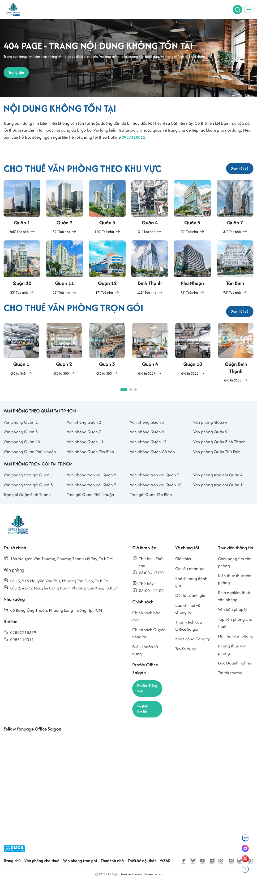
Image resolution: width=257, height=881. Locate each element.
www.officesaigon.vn (148, 874)
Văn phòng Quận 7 (84, 432)
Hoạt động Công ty (192, 639)
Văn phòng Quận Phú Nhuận (30, 452)
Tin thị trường (230, 673)
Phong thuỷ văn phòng (232, 649)
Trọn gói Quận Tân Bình (151, 494)
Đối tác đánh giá (190, 595)
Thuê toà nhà (112, 860)
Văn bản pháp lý (232, 609)
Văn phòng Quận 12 (148, 442)
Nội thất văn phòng (235, 636)
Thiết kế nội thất (142, 860)
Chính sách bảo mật (146, 616)
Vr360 (165, 860)
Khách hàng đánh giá (191, 582)
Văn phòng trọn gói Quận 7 (91, 485)
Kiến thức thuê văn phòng (235, 579)
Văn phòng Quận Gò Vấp (152, 452)
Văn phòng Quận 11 (85, 442)
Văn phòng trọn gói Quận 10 (156, 485)
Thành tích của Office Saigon (188, 625)
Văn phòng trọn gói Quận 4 (218, 475)
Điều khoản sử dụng (145, 650)
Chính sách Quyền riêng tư (149, 633)
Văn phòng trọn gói (80, 860)
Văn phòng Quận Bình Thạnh (219, 442)
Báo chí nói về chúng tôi (187, 608)
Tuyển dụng (185, 649)
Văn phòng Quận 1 (21, 422)
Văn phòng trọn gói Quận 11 (219, 485)
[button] (123, 389)
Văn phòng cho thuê (41, 860)
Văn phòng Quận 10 (22, 442)
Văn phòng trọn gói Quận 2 (91, 475)
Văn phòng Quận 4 (210, 422)
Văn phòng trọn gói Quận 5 (28, 485)
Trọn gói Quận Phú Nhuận (90, 494)
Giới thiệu (184, 559)
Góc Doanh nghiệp (235, 663)
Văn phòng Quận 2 (84, 422)
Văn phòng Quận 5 (21, 432)
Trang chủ (12, 860)
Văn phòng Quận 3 (147, 422)
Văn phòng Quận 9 (210, 432)
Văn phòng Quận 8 (147, 432)
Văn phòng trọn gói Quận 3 (154, 475)
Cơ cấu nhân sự (189, 568)
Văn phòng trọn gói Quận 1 (28, 475)
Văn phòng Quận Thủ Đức (216, 452)
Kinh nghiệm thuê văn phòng (234, 595)
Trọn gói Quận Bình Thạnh (27, 494)
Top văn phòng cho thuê (235, 622)
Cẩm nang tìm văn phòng (235, 562)
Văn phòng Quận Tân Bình (90, 452)
